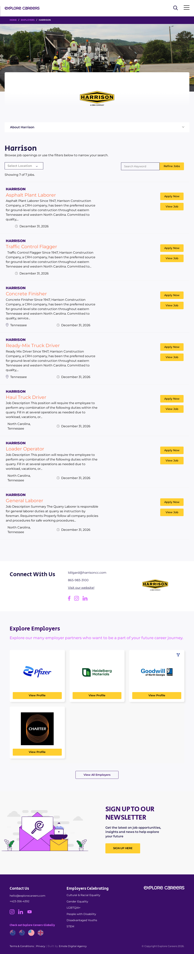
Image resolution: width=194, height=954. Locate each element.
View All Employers (97, 774)
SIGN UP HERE (122, 848)
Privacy (40, 946)
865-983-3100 (78, 580)
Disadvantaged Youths (82, 920)
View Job (172, 206)
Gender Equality (77, 901)
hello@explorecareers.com (27, 895)
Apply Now (172, 196)
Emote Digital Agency (73, 946)
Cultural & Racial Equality (83, 895)
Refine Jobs (172, 166)
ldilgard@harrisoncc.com (87, 572)
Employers (28, 20)
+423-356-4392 (19, 901)
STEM (70, 926)
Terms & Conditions (22, 946)
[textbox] (24, 165)
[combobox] (24, 166)
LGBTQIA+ (73, 907)
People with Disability (81, 914)
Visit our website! (81, 588)
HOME (13, 20)
